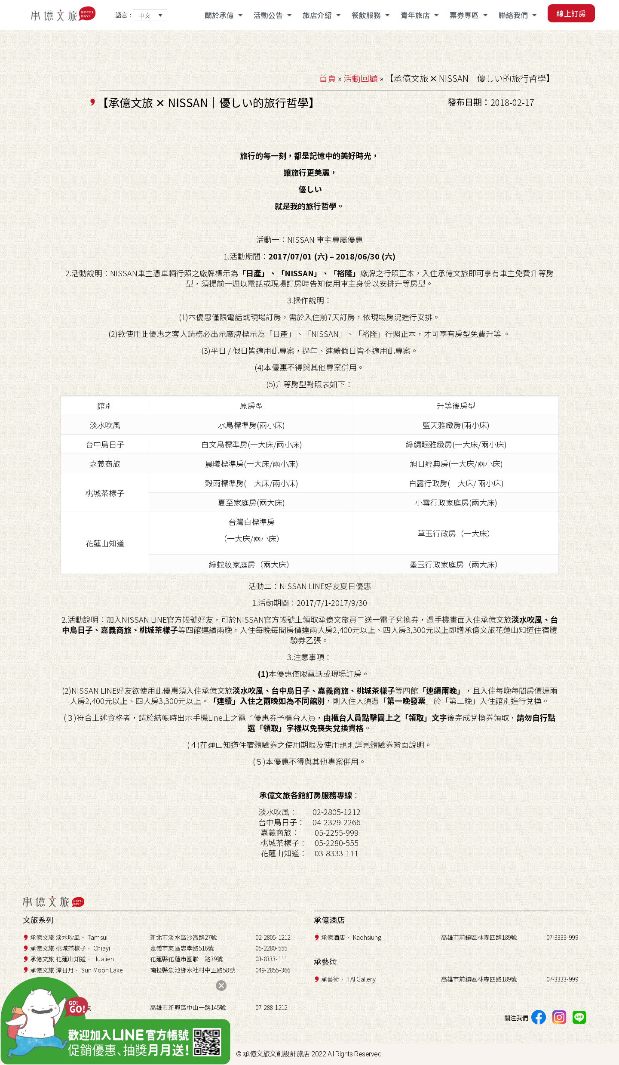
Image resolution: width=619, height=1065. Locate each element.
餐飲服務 (370, 15)
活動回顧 (360, 78)
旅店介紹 (321, 15)
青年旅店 (419, 15)
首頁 (327, 78)
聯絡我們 (517, 15)
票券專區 (468, 15)
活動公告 (272, 15)
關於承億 (223, 15)
